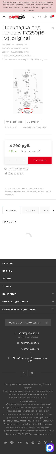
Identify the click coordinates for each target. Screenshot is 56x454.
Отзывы (30, 210)
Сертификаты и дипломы (19, 309)
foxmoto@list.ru (30, 342)
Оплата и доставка (15, 301)
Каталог (7, 263)
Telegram (32, 373)
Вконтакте (24, 373)
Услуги (6, 286)
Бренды (7, 271)
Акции (6, 278)
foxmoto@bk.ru (30, 348)
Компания (9, 294)
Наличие (11, 210)
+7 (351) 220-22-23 (29, 333)
